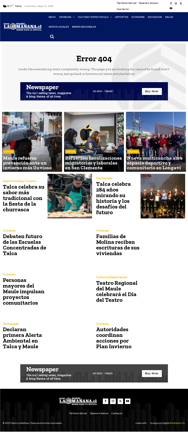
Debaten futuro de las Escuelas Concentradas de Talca (23, 245)
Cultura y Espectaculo (110, 279)
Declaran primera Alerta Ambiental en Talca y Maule (22, 338)
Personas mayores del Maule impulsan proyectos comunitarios (23, 291)
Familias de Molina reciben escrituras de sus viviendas (117, 245)
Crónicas (8, 160)
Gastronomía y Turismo (18, 183)
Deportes (133, 156)
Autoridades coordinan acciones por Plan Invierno (115, 338)
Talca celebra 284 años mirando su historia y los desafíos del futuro (117, 198)
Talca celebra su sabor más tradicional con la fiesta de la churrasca (22, 198)
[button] (52, 36)
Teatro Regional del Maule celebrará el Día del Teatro (117, 291)
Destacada (103, 186)
